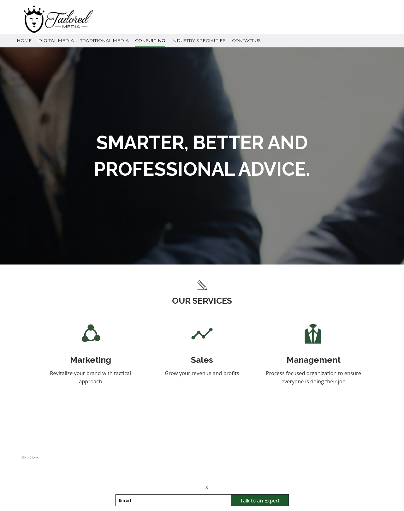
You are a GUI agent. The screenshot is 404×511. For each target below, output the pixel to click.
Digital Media (56, 40)
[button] (260, 500)
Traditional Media (104, 40)
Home (24, 40)
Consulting (150, 40)
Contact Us (246, 40)
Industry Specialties (198, 40)
